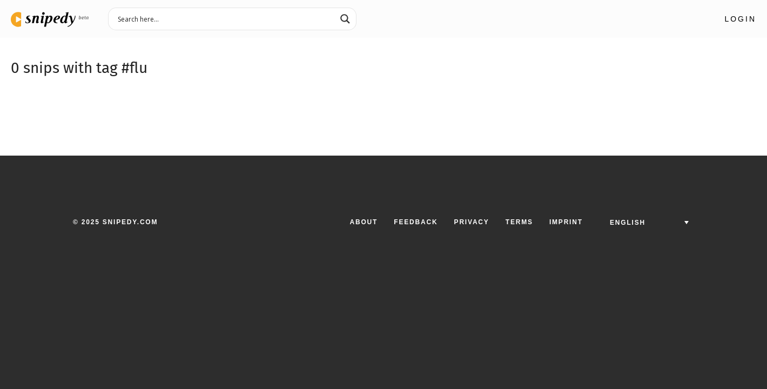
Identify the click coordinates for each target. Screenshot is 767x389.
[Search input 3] (225, 18)
